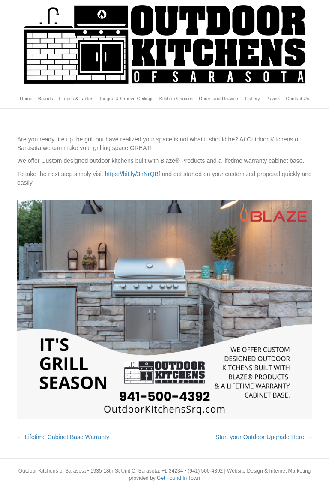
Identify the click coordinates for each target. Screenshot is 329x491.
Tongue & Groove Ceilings (126, 98)
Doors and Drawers (219, 98)
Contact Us (297, 98)
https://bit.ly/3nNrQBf (132, 174)
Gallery (252, 98)
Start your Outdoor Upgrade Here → (263, 437)
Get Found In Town (178, 478)
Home (26, 98)
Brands (45, 98)
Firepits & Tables (76, 98)
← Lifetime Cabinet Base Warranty (63, 437)
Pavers (273, 98)
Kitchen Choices (176, 98)
